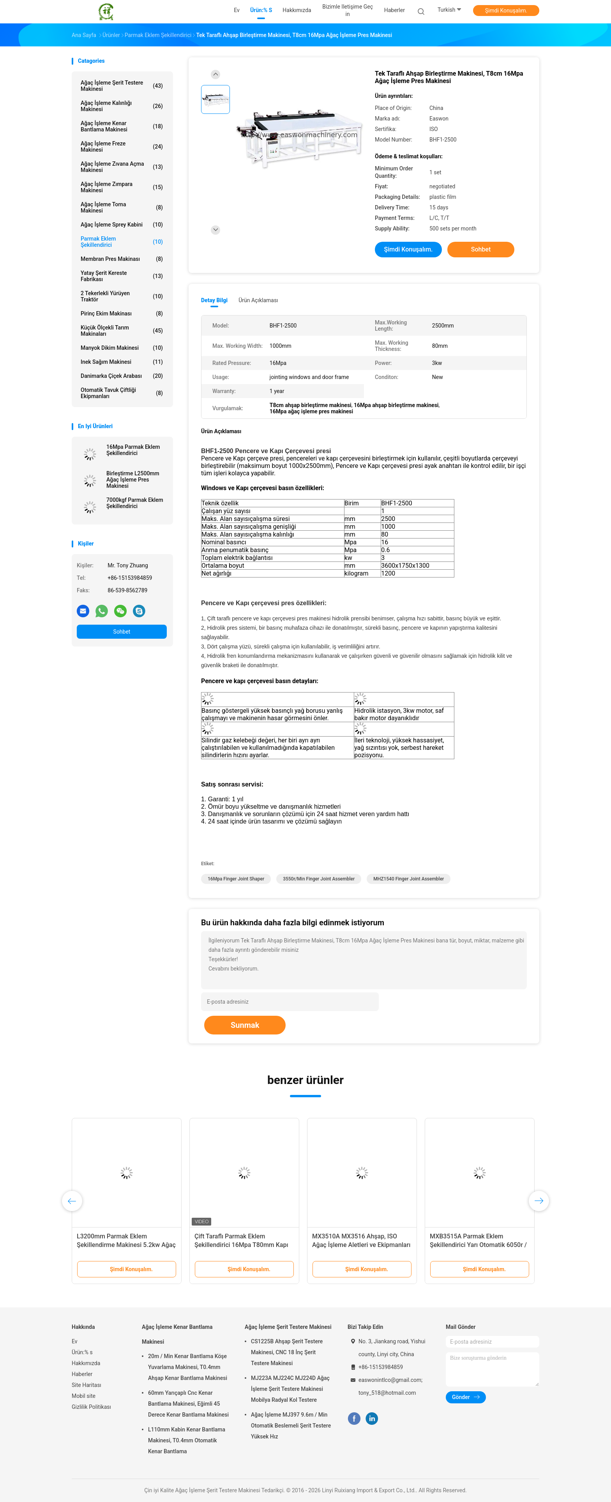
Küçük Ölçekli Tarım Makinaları (122, 330)
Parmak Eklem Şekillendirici (122, 242)
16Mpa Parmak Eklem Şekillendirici (133, 450)
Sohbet (122, 632)
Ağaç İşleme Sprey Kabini (122, 224)
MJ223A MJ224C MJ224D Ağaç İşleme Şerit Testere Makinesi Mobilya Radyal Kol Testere (290, 1389)
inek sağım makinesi (122, 362)
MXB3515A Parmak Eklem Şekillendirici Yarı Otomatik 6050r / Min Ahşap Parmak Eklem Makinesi (479, 1245)
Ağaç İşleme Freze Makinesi (122, 146)
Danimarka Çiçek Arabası (122, 376)
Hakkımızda (86, 1363)
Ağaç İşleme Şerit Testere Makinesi (122, 86)
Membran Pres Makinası (122, 259)
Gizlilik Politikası (91, 1407)
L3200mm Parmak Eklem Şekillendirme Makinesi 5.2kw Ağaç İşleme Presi (126, 1245)
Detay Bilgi (214, 300)
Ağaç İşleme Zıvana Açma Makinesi (122, 167)
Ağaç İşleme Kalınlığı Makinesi (122, 106)
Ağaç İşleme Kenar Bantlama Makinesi (122, 126)
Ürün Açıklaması (258, 300)
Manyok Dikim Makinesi (122, 348)
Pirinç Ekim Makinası (122, 313)
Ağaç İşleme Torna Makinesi (122, 207)
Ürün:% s (82, 1352)
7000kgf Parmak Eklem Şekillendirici (134, 503)
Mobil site (83, 1396)
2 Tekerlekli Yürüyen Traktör (122, 296)
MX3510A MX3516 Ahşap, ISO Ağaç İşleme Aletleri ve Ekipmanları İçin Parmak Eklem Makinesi (361, 1245)
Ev (75, 1341)
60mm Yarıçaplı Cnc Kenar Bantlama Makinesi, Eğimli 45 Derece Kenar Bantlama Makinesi (188, 1404)
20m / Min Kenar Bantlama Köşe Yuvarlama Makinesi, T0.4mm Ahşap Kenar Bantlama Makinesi (187, 1367)
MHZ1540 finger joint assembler (408, 879)
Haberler (82, 1374)
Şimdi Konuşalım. (506, 10)
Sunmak (245, 1025)
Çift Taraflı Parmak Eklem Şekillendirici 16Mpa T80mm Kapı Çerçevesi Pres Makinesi (241, 1245)
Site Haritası (86, 1385)
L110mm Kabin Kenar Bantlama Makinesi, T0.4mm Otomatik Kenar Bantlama (186, 1440)
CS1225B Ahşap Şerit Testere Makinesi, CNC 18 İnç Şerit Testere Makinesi (287, 1352)
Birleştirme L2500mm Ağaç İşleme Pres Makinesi (132, 479)
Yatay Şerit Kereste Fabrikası (122, 276)
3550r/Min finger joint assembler (319, 879)
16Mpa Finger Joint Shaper (236, 879)
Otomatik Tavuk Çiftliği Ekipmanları (122, 393)
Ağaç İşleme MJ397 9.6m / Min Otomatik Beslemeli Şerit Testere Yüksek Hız (291, 1426)
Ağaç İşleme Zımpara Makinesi (122, 187)
